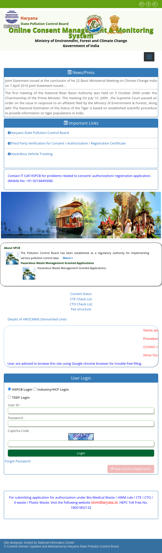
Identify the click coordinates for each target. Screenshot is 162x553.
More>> (68, 258)
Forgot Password (17, 461)
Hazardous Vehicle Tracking (30, 154)
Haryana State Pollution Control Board (38, 132)
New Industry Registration (131, 469)
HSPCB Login (22, 389)
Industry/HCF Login (53, 389)
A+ (142, 4)
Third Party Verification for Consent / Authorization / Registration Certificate (67, 143)
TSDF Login (21, 397)
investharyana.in (104, 502)
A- (154, 4)
